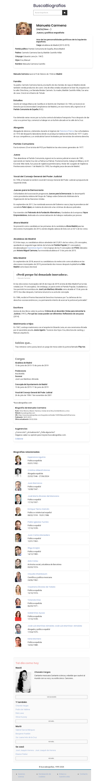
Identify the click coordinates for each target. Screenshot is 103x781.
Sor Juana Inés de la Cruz (26, 737)
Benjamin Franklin (23, 734)
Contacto (83, 774)
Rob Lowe (20, 713)
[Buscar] (64, 12)
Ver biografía (51, 697)
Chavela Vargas (22, 706)
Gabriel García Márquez (25, 730)
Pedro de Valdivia (23, 709)
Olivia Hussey (21, 717)
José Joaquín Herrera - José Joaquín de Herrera (36, 750)
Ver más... (51, 721)
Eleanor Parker (22, 754)
